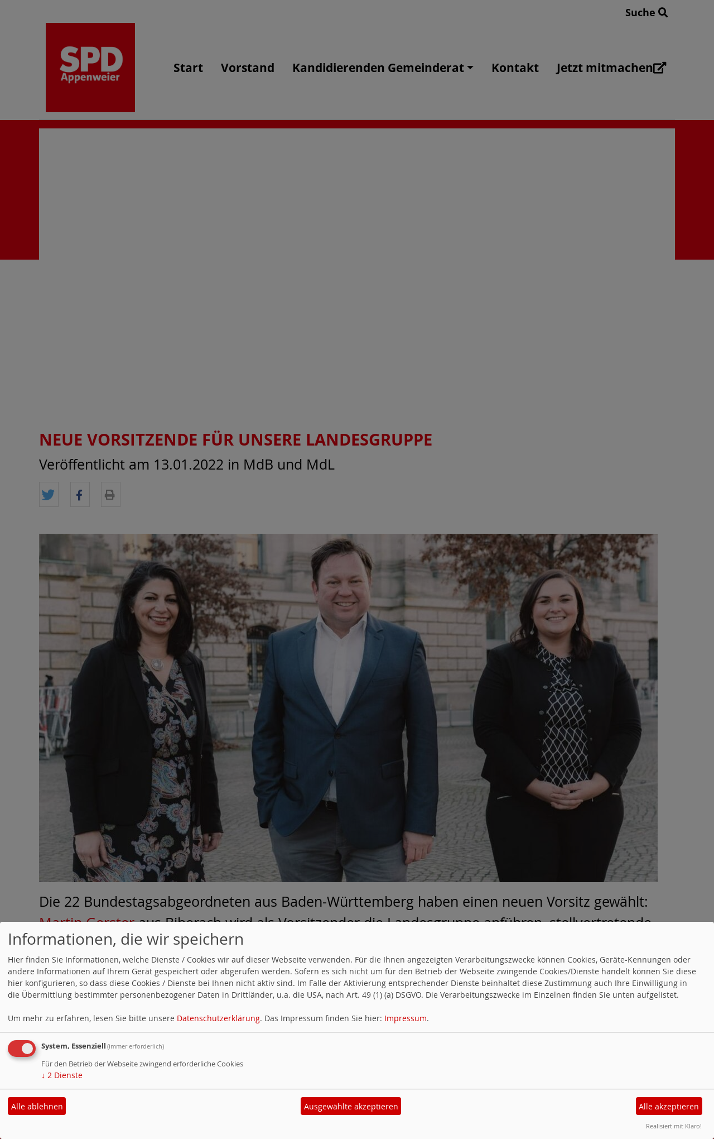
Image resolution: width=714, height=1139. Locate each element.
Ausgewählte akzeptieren (351, 1106)
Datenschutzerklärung (218, 1018)
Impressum (405, 1018)
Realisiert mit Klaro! (674, 1126)
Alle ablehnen (37, 1106)
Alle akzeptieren (669, 1106)
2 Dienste (62, 1075)
